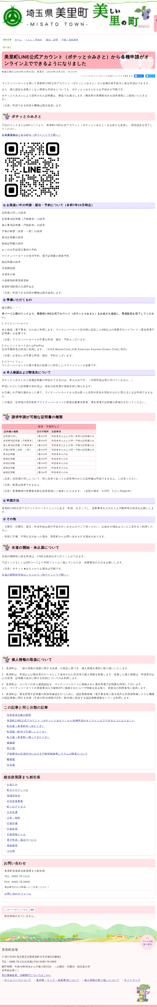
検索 (82, 7)
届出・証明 (52, 36)
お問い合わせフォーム (17, 890)
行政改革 (12, 825)
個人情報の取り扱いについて (101, 976)
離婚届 (11, 755)
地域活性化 (13, 792)
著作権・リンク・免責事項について (57, 976)
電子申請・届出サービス (22, 836)
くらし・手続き (34, 36)
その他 (11, 847)
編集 (32, 906)
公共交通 (12, 808)
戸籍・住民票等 (70, 36)
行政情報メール (16, 831)
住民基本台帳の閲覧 (19, 711)
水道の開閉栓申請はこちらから (35, 571)
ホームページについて (17, 976)
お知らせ (12, 781)
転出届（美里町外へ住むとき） (26, 722)
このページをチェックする (16, 906)
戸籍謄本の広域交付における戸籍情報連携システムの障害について (47, 750)
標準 (107, 7)
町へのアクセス (16, 803)
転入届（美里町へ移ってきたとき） (28, 733)
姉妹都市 (12, 842)
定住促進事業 (15, 797)
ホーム (18, 36)
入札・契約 (13, 814)
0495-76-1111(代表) (21, 958)
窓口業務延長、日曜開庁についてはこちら (26, 971)
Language (147, 7)
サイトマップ (132, 976)
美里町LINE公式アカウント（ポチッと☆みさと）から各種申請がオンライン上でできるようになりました (71, 717)
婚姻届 (11, 739)
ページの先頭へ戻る (147, 939)
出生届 (11, 761)
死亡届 (11, 744)
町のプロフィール (18, 786)
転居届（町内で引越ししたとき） (27, 728)
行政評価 (12, 819)
